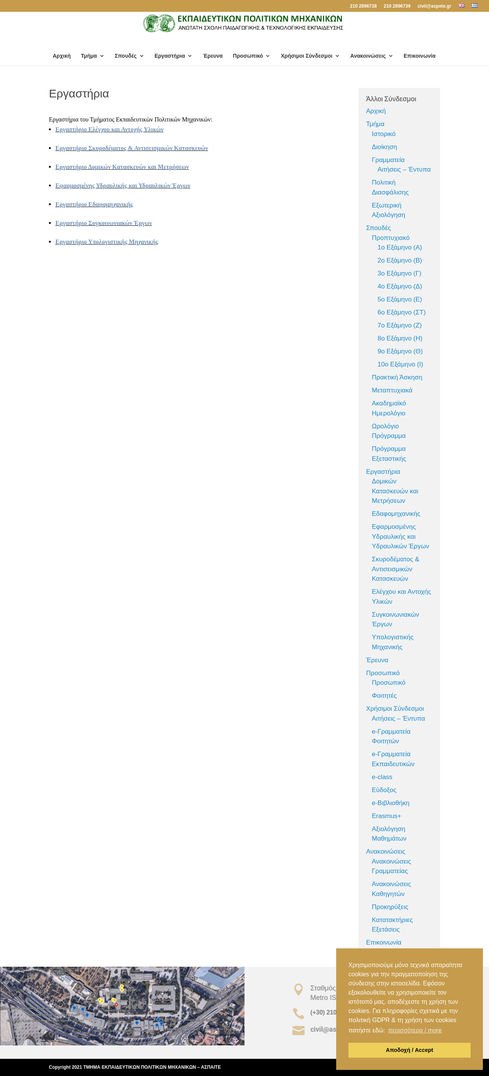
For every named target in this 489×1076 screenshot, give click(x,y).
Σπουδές (125, 56)
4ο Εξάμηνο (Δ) (399, 286)
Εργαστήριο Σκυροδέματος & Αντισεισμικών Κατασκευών (131, 148)
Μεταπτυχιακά (392, 390)
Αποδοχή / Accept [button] (409, 1050)
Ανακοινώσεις (368, 56)
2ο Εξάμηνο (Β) (399, 260)
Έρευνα (213, 56)
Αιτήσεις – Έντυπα (404, 169)
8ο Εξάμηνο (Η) (399, 338)
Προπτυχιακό (391, 237)
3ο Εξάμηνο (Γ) (399, 273)
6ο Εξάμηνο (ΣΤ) (401, 312)
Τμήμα (89, 56)
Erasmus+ (386, 816)
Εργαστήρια (169, 56)
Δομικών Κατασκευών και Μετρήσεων (395, 491)
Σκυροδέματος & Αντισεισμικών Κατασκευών (395, 569)
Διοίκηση (384, 147)
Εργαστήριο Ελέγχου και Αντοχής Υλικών (109, 129)
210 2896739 (397, 6)
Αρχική (62, 56)
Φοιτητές (384, 695)
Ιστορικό (383, 134)
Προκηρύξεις (390, 907)
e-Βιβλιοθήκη (391, 803)
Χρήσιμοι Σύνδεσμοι (306, 56)
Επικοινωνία (419, 56)
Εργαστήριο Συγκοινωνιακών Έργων (103, 223)
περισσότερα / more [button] (415, 1030)
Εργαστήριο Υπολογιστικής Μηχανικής (106, 241)
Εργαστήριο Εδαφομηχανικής (94, 204)
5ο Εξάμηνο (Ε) (399, 299)
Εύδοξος (384, 790)
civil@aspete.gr (434, 6)
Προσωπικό (248, 56)
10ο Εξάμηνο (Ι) (400, 364)
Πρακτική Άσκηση (397, 377)
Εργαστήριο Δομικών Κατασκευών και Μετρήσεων (122, 167)
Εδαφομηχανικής (396, 513)
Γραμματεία (388, 160)
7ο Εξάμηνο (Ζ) (399, 325)
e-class (382, 777)
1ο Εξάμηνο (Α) (399, 247)
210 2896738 (363, 6)
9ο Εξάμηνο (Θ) (400, 351)
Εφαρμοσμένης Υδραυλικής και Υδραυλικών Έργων (122, 185)
